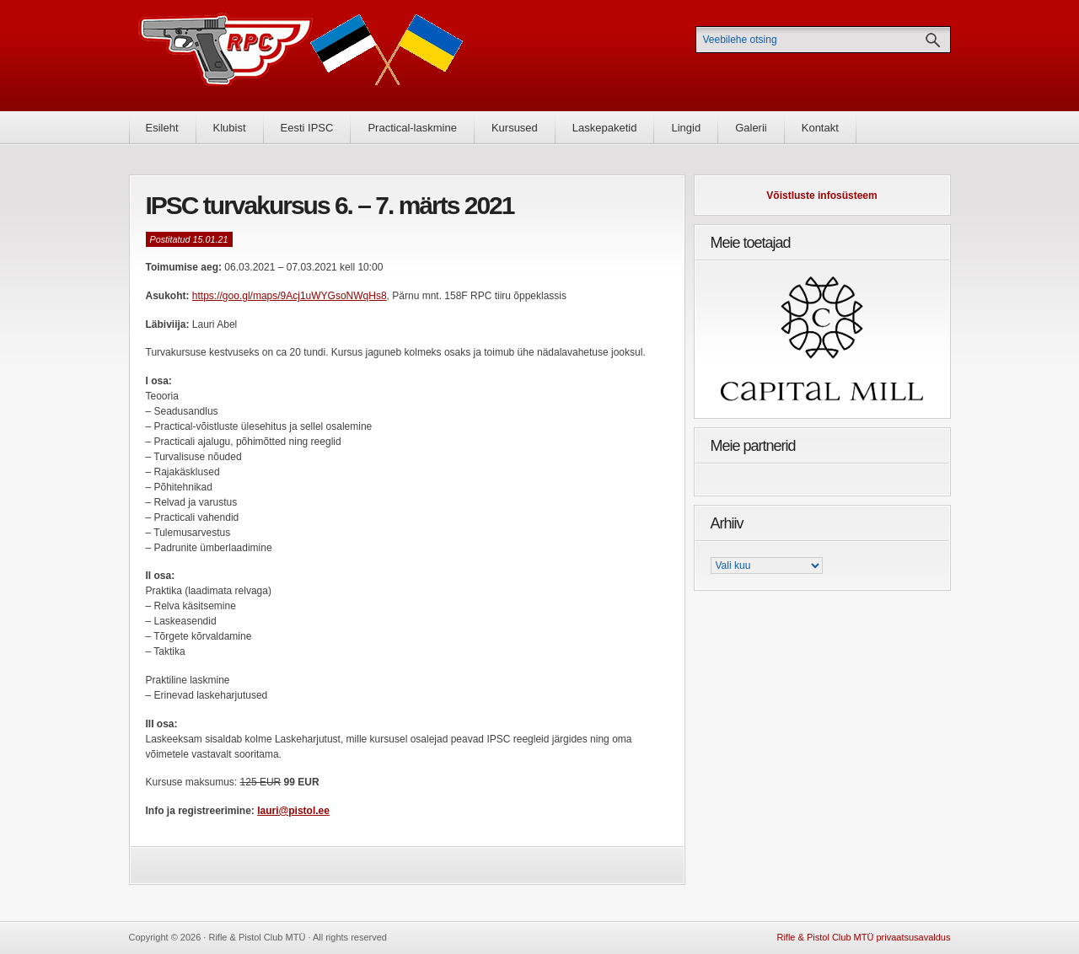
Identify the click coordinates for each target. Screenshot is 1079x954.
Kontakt (820, 127)
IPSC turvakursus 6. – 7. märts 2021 (330, 205)
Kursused (514, 127)
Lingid (686, 127)
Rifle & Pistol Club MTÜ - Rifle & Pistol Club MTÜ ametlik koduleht (301, 55)
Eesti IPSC (307, 127)
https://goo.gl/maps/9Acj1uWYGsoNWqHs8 (289, 296)
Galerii (751, 127)
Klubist (229, 127)
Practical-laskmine (412, 127)
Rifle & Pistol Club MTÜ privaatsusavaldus (863, 937)
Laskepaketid (604, 127)
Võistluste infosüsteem (821, 195)
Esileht (162, 127)
